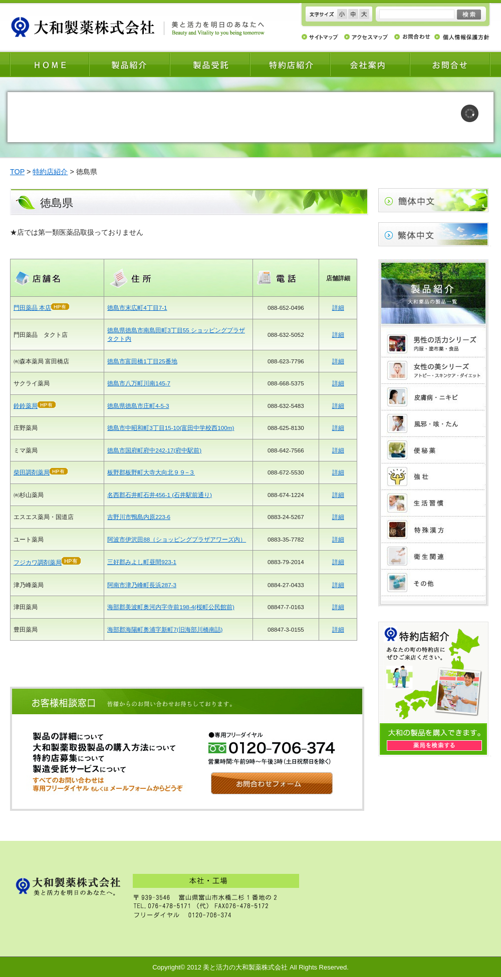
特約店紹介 (50, 172)
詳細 (338, 307)
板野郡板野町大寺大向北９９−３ (151, 472)
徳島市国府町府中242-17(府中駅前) (154, 450)
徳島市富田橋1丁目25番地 (142, 361)
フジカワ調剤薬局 (38, 562)
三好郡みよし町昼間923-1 (141, 562)
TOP (17, 172)
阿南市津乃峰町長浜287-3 (141, 585)
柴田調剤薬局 (32, 472)
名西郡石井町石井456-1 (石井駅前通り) (159, 495)
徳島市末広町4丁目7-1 (137, 307)
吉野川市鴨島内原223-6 (138, 517)
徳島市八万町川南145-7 (138, 383)
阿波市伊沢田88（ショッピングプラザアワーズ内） (176, 539)
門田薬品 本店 (32, 307)
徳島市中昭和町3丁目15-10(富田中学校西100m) (170, 427)
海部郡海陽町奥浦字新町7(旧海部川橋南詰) (164, 629)
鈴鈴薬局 (35, 405)
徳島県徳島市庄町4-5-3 (138, 405)
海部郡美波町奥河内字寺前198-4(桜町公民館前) (170, 607)
